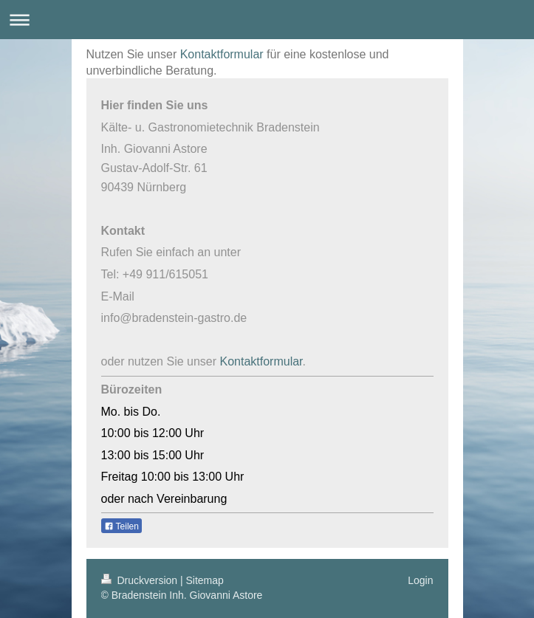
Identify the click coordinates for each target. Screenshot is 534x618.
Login (420, 580)
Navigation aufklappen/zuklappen (267, 19)
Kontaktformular (222, 54)
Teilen (121, 526)
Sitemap (205, 580)
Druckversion (140, 580)
